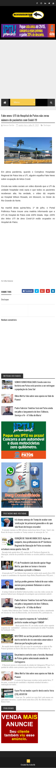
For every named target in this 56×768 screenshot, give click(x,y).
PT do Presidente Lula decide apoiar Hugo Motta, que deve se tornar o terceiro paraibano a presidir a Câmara (33, 566)
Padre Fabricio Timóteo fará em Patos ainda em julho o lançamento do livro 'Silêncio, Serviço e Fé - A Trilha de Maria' (34, 411)
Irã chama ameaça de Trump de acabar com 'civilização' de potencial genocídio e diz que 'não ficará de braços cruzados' (34, 523)
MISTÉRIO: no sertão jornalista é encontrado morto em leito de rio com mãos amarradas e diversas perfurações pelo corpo (34, 639)
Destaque (47, 125)
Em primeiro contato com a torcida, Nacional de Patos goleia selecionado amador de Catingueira (34, 658)
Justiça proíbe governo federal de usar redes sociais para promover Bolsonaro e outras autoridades (34, 585)
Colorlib (32, 764)
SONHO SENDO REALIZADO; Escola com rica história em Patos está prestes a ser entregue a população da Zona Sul (35, 385)
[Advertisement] (28, 69)
